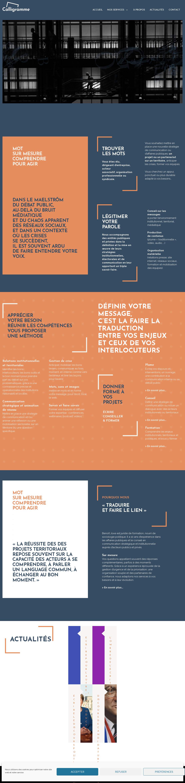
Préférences (164, 771)
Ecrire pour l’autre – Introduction (86, 686)
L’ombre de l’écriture (111, 665)
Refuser (121, 771)
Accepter (77, 771)
